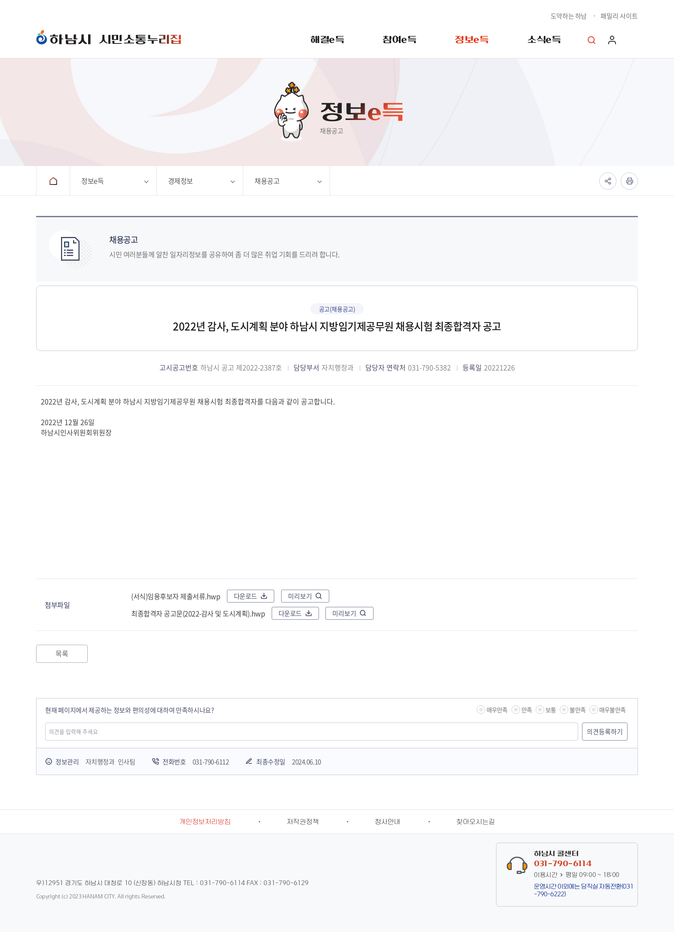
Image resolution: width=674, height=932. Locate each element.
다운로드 (245, 596)
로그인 (612, 40)
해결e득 (327, 40)
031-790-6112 (211, 761)
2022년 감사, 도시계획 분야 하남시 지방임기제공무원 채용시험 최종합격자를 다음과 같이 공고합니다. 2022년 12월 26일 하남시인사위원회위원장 (337, 482)
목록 (61, 653)
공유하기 (607, 181)
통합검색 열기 (591, 40)
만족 (526, 709)
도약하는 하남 (569, 16)
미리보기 (300, 596)
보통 (550, 709)
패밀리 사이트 (619, 16)
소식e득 (544, 40)
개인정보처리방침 (205, 822)
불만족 (577, 709)
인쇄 (629, 181)
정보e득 (471, 40)
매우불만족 (612, 709)
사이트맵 (633, 40)
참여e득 (399, 40)
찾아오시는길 (475, 822)
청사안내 (388, 822)
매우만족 (497, 709)
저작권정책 (303, 822)
